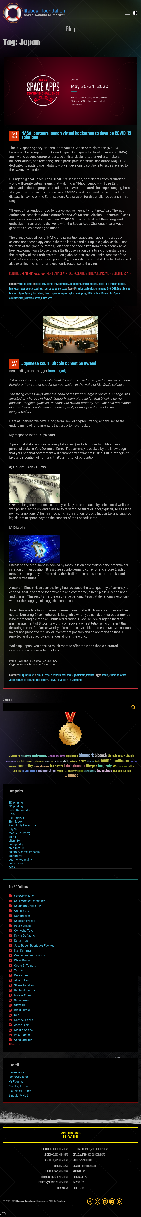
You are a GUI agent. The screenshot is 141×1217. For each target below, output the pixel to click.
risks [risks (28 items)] (65, 771)
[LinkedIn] (105, 1201)
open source (27, 288)
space (64, 288)
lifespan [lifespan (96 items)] (91, 766)
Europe (126, 288)
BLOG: (75, 1160)
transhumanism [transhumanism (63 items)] (122, 771)
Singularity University (22, 825)
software (56, 288)
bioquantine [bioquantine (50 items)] (72, 755)
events (85, 284)
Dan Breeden (22, 916)
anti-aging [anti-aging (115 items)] (40, 755)
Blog (70, 29)
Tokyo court (62, 680)
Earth (119, 288)
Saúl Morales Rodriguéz (29, 901)
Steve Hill (20, 1005)
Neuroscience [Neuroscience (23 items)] (123, 767)
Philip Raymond (26, 675)
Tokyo (52, 680)
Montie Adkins (23, 1030)
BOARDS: (77, 1166)
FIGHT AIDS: (51, 1171)
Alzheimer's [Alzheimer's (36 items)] (26, 756)
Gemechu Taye (23, 930)
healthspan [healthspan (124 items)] (121, 761)
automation (16, 863)
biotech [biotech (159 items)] (101, 755)
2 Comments (76, 680)
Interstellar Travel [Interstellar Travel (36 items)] (41, 766)
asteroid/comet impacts (24, 852)
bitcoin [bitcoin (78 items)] (130, 756)
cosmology (63, 284)
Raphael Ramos (24, 990)
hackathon (38, 293)
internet (90, 675)
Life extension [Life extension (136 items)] (74, 766)
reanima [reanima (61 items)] (16, 771)
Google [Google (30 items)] (97, 761)
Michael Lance (25, 284)
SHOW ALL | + (14, 1044)
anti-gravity (16, 844)
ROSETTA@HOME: (46, 1182)
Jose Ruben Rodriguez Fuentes (34, 945)
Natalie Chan (22, 995)
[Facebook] (90, 1201)
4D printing (16, 806)
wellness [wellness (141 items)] (71, 775)
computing (52, 284)
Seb (16, 1015)
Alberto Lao (21, 980)
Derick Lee (21, 975)
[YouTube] (112, 1201)
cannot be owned (117, 675)
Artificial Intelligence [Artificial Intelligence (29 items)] (56, 756)
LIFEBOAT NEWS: (80, 1149)
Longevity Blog (18, 1077)
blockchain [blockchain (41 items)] (11, 761)
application (89, 288)
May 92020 (14, 135)
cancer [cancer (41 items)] (29, 761)
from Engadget (59, 371)
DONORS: (58, 1166)
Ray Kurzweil (17, 818)
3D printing (16, 802)
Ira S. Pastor (22, 1035)
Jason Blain (22, 1025)
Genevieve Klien (24, 896)
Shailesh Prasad (24, 921)
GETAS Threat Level (70, 1136)
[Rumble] (119, 1201)
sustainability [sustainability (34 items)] (90, 771)
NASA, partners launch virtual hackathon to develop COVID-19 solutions (76, 135)
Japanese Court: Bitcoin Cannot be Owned (58, 363)
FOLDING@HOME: (48, 1177)
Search (133, 707)
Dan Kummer (22, 950)
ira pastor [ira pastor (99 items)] (56, 766)
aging (12, 837)
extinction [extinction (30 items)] (74, 761)
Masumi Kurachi (23, 680)
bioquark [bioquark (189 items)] (86, 755)
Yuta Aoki (20, 970)
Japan (47, 293)
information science (115, 284)
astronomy (40, 284)
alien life (14, 840)
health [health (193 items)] (106, 761)
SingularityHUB (18, 1095)
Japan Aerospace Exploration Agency (68, 293)
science (47, 288)
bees (12, 867)
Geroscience (16, 1072)
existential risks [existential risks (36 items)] (62, 761)
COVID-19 (111, 288)
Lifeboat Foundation (26, 1201)
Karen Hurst (21, 940)
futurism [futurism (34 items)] (90, 761)
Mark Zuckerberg (19, 833)
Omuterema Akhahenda (29, 955)
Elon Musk (15, 821)
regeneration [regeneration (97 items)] (47, 771)
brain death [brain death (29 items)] (21, 761)
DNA (12, 814)
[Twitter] (97, 1201)
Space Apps (46, 298)
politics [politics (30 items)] (131, 767)
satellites (38, 288)
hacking (93, 284)
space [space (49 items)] (80, 770)
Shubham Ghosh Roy (28, 906)
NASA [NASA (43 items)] (115, 766)
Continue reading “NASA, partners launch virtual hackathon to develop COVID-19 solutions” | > (70, 274)
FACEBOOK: (46, 1149)
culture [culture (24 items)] (47, 762)
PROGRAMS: (78, 1177)
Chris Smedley (23, 1040)
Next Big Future (18, 1086)
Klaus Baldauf (23, 960)
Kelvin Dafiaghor (25, 935)
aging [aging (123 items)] (13, 755)
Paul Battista (22, 925)
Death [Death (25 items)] (52, 762)
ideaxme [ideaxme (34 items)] (12, 767)
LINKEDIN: (48, 1155)
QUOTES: (77, 1188)
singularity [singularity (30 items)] (72, 771)
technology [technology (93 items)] (104, 771)
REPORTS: (77, 1171)
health (102, 284)
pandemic (29, 298)
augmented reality (20, 859)
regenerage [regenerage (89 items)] (29, 771)
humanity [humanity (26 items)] (133, 762)
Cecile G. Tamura (25, 965)
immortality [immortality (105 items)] (25, 766)
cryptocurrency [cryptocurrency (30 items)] (38, 761)
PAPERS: (77, 1182)
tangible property (40, 680)
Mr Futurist (16, 1081)
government (79, 675)
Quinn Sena (21, 910)
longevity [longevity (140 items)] (105, 766)
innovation (14, 288)
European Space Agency (20, 293)
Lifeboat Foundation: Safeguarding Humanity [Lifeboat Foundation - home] (61, 13)
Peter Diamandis (19, 810)
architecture (16, 848)
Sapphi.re (61, 1201)
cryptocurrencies (53, 675)
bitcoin (40, 675)
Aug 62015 (14, 363)
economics (67, 675)
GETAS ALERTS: (80, 1155)
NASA (90, 293)
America (79, 288)
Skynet (13, 829)
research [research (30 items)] (60, 771)
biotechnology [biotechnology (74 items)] (116, 756)
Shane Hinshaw (24, 985)
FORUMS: (61, 1188)
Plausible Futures (20, 1091)
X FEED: (48, 1160)
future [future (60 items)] (82, 761)
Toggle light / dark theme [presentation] (135, 13)
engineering (75, 284)
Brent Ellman (22, 1010)
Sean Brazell (22, 1000)
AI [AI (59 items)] (19, 756)
